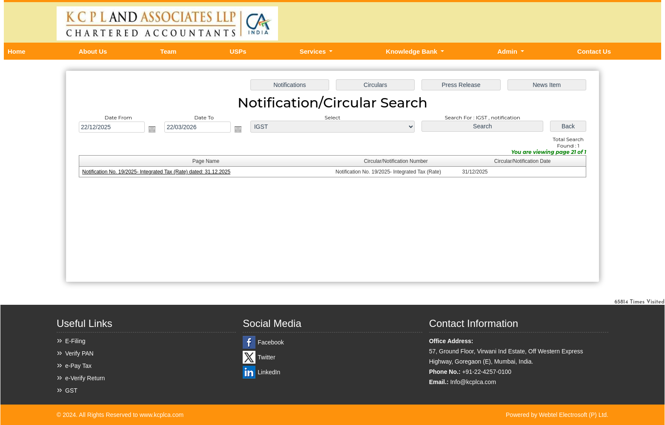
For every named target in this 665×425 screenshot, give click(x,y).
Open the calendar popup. (155, 130)
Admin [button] (508, 51)
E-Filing (75, 341)
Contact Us (594, 51)
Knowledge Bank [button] (412, 51)
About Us (93, 51)
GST (71, 390)
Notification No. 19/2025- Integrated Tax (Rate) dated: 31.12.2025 (159, 172)
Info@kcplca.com (473, 382)
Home (17, 51)
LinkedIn (269, 372)
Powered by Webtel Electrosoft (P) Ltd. (557, 414)
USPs (237, 51)
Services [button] (314, 51)
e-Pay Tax (78, 365)
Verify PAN (79, 353)
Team (168, 51)
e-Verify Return (85, 378)
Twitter (266, 357)
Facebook (271, 342)
